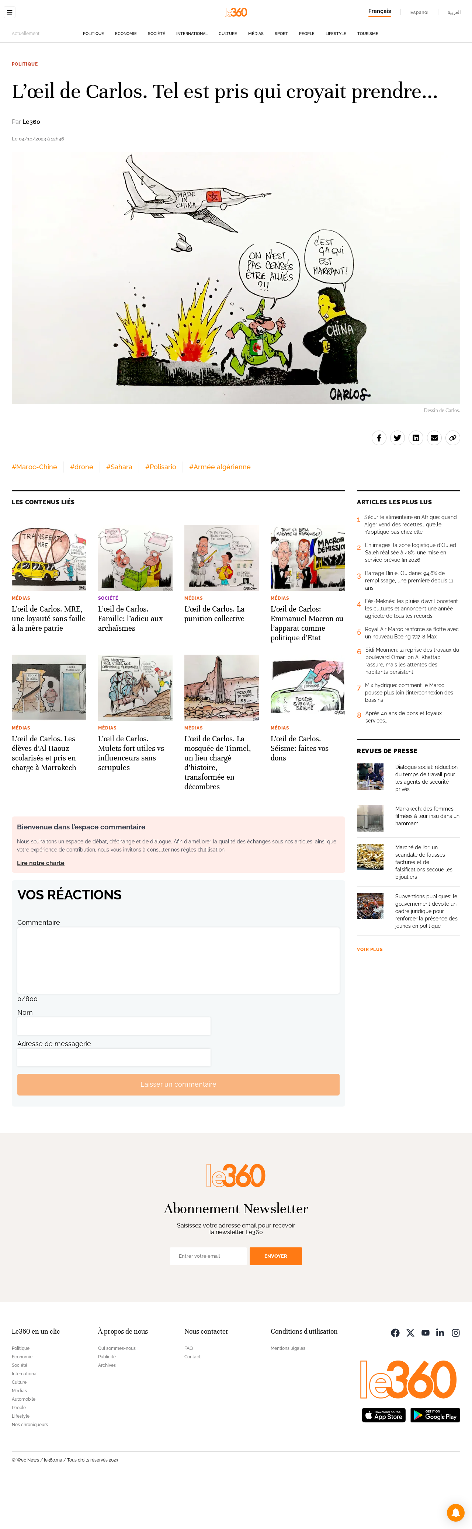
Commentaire (38, 969)
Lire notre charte (41, 909)
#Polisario (160, 513)
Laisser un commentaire (178, 1131)
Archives (107, 1411)
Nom (25, 1059)
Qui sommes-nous (117, 1394)
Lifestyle (336, 80)
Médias (256, 80)
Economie (126, 80)
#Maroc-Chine (34, 513)
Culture (228, 80)
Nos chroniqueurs (30, 1471)
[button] (456, 1513)
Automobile (23, 1445)
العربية (454, 12)
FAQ (188, 1394)
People (307, 80)
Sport (281, 80)
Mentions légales (288, 1394)
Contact (192, 1403)
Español (419, 12)
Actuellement (25, 80)
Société (156, 80)
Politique (93, 80)
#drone (81, 513)
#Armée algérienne (220, 513)
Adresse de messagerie (54, 1090)
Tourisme (367, 80)
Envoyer (275, 1302)
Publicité (107, 1403)
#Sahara (119, 513)
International (192, 80)
